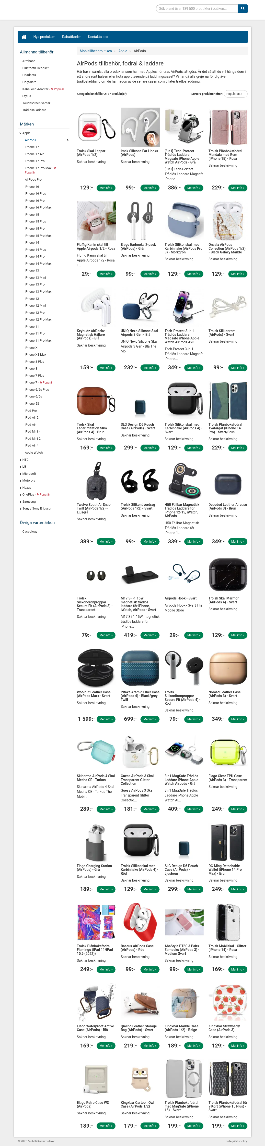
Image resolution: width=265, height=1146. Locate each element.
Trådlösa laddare (34, 110)
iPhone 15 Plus (35, 221)
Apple (27, 133)
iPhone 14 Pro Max (38, 263)
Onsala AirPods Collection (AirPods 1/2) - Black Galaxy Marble (226, 248)
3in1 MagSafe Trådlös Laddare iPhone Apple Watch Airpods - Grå (181, 779)
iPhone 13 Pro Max (38, 291)
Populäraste (236, 94)
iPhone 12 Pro (35, 312)
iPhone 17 (32, 147)
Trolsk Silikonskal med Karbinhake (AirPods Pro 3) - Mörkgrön (183, 248)
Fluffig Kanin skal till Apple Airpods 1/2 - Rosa (96, 246)
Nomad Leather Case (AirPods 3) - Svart (224, 694)
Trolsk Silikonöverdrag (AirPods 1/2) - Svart (138, 506)
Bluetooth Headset (36, 68)
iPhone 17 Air (34, 154)
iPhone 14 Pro (35, 256)
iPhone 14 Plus (35, 249)
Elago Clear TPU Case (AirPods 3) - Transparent (227, 778)
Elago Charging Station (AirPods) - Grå (94, 868)
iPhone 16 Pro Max (38, 207)
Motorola (29, 480)
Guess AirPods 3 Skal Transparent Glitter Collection (137, 779)
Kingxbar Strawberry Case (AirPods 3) (224, 1028)
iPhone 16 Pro (35, 200)
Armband (29, 61)
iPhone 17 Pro (35, 161)
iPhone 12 (32, 298)
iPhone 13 (32, 270)
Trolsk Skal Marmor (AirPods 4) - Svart (223, 600)
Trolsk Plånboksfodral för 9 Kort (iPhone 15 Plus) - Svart (227, 1106)
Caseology (30, 531)
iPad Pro (31, 410)
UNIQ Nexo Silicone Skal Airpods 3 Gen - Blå (139, 332)
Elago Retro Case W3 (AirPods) (93, 1104)
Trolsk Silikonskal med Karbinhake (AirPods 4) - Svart (183, 428)
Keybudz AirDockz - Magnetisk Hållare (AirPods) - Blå (92, 334)
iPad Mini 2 (33, 438)
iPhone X (31, 347)
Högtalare (29, 82)
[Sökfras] (197, 8)
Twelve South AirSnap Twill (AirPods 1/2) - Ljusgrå (94, 508)
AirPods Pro (33, 179)
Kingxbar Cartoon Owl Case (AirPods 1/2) (137, 1104)
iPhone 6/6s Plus (37, 389)
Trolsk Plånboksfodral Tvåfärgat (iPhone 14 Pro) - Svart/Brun (225, 428)
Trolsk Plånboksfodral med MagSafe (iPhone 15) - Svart (182, 1106)
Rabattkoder (71, 37)
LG (24, 466)
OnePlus (36, 494)
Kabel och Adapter (43, 89)
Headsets (29, 75)
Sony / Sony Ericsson (37, 508)
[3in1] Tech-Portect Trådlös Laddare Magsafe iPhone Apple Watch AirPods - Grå (182, 156)
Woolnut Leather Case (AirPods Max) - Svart (94, 694)
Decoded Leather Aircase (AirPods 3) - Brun (227, 506)
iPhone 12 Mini (35, 305)
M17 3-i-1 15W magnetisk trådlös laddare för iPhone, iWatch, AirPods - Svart (138, 603)
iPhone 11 (32, 326)
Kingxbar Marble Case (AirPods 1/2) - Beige (181, 1028)
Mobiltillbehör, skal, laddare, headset (54, 11)
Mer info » (106, 188)
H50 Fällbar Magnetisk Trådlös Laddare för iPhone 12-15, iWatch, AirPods (182, 510)
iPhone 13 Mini (35, 277)
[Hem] (24, 37)
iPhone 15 (32, 214)
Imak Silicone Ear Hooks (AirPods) (139, 153)
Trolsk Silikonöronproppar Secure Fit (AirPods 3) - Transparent (95, 603)
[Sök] (243, 8)
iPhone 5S (32, 403)
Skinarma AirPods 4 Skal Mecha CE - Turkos (96, 778)
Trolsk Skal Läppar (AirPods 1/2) (91, 153)
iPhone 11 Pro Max (38, 340)
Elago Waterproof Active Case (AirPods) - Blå (95, 1028)
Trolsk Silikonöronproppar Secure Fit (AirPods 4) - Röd (182, 697)
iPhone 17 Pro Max (41, 170)
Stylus (27, 96)
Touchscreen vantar (36, 103)
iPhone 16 (32, 186)
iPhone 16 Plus (35, 193)
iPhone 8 (31, 368)
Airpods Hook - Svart (181, 598)
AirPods (30, 140)
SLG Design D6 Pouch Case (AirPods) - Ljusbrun (181, 869)
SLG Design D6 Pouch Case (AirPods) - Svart (138, 426)
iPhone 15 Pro (35, 228)
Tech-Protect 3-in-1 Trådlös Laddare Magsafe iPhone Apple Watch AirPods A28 (182, 336)
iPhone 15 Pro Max (38, 235)
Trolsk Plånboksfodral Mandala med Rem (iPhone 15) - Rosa (225, 155)
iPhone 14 (32, 242)
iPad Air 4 (32, 445)
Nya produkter (44, 37)
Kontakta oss (98, 37)
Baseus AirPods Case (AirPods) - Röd (137, 948)
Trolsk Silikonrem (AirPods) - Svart (221, 332)
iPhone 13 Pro (35, 284)
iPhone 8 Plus (34, 361)
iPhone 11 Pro (35, 333)
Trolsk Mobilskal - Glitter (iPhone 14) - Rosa (227, 948)
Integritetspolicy (237, 1141)
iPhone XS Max (35, 354)
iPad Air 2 (32, 417)
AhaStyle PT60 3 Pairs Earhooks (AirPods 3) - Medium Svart (182, 950)
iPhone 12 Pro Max (38, 319)
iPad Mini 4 (33, 431)
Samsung (29, 501)
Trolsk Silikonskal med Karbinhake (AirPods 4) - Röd (139, 869)
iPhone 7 (39, 382)
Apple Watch (34, 452)
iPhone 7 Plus (34, 375)
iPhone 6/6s (33, 396)
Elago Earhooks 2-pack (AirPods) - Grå (138, 246)
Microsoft (29, 473)
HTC (26, 459)
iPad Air (30, 424)
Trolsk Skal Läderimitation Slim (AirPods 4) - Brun (92, 428)
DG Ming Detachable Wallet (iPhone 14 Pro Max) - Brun (225, 869)
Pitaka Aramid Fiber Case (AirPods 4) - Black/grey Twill (140, 696)
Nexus (27, 487)
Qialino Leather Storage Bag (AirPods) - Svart (139, 1028)
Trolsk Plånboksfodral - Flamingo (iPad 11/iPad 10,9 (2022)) (95, 950)
